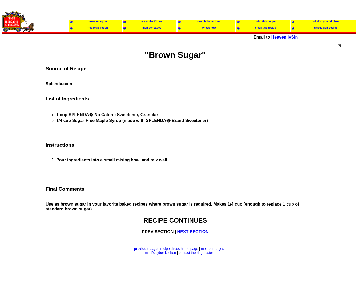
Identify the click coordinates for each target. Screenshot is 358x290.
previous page (146, 249)
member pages (212, 249)
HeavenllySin (284, 37)
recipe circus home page (179, 249)
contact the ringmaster (196, 253)
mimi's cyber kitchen (160, 253)
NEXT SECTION (193, 232)
